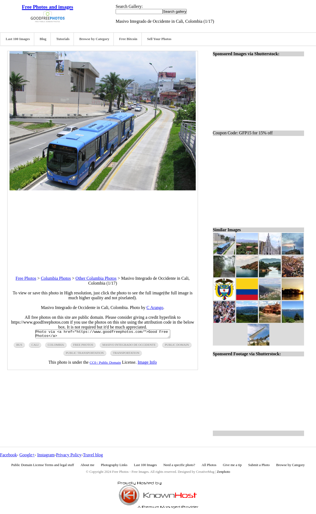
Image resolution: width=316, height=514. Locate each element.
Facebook (8, 455)
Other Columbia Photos (95, 278)
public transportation (85, 354)
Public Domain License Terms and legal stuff (42, 465)
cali (35, 346)
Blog (43, 39)
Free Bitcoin (128, 39)
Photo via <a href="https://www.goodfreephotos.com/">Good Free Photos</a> (102, 335)
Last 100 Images (18, 39)
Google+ (27, 455)
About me (87, 465)
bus (19, 346)
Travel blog (93, 455)
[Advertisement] (103, 228)
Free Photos (25, 278)
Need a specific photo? (179, 465)
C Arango (155, 307)
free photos (83, 346)
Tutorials (62, 39)
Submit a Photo (259, 465)
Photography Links (114, 465)
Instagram (46, 455)
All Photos (209, 465)
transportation (126, 354)
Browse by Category (94, 39)
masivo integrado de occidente (129, 346)
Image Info (147, 364)
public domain (177, 346)
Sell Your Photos (159, 39)
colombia (56, 346)
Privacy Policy (68, 455)
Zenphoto (223, 472)
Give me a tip (232, 465)
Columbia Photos (56, 278)
